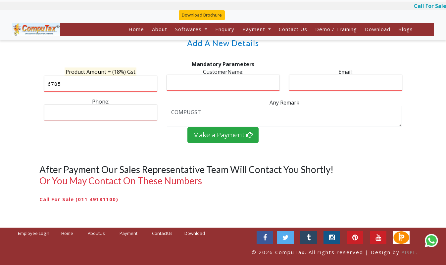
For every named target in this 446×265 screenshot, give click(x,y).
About (159, 29)
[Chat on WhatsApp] (431, 240)
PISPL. (410, 252)
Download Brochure (202, 15)
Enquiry (224, 29)
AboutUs (96, 233)
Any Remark (284, 102)
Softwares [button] (189, 29)
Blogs (405, 29)
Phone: (100, 101)
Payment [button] (254, 29)
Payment (128, 233)
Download (377, 29)
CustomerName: (223, 71)
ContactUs (162, 233)
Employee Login (33, 233)
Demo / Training (336, 29)
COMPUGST (284, 116)
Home (136, 29)
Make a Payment (223, 134)
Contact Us (293, 29)
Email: (345, 71)
